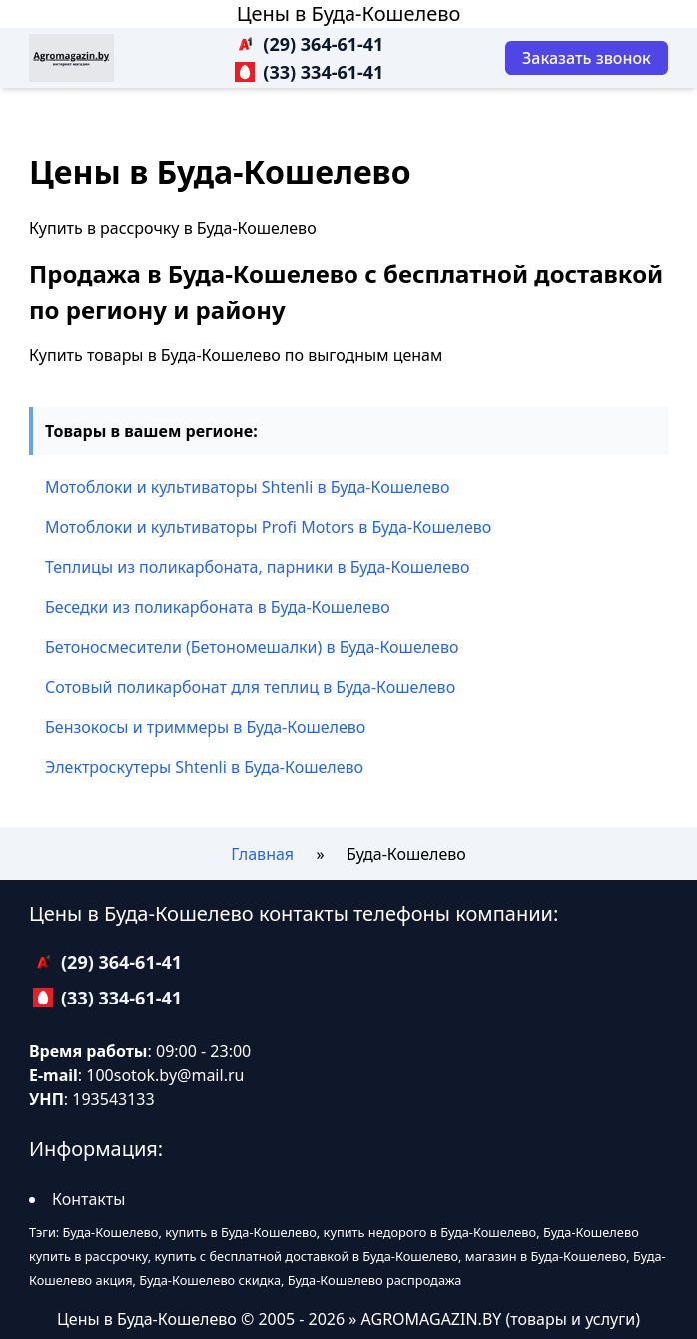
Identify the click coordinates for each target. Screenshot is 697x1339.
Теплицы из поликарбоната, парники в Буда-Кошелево (257, 567)
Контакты (88, 1199)
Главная (262, 854)
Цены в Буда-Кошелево (349, 13)
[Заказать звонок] (586, 58)
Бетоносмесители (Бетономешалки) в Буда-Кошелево (251, 647)
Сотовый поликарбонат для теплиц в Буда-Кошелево (250, 687)
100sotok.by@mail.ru (165, 1075)
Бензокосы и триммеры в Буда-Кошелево (205, 727)
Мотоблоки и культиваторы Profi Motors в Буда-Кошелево (268, 527)
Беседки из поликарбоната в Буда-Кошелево (217, 607)
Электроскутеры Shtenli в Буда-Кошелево (204, 767)
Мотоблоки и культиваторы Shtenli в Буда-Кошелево (247, 487)
